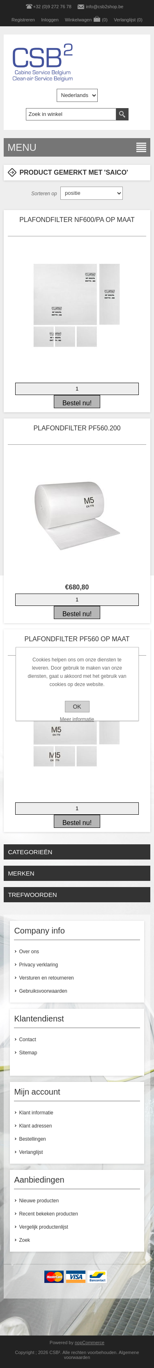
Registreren (23, 19)
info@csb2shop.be (104, 6)
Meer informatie (77, 719)
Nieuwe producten (39, 1201)
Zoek (24, 1240)
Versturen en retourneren (46, 978)
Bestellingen (32, 1139)
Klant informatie (36, 1113)
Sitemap (28, 1053)
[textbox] (71, 114)
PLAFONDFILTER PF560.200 (76, 428)
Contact (27, 1039)
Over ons (29, 951)
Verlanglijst (31, 1152)
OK (77, 706)
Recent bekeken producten (48, 1214)
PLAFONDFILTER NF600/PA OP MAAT (77, 219)
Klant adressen (35, 1126)
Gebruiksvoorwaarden (43, 991)
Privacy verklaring (38, 965)
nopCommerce (89, 1342)
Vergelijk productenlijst (43, 1227)
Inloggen (49, 19)
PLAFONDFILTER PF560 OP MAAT (76, 638)
